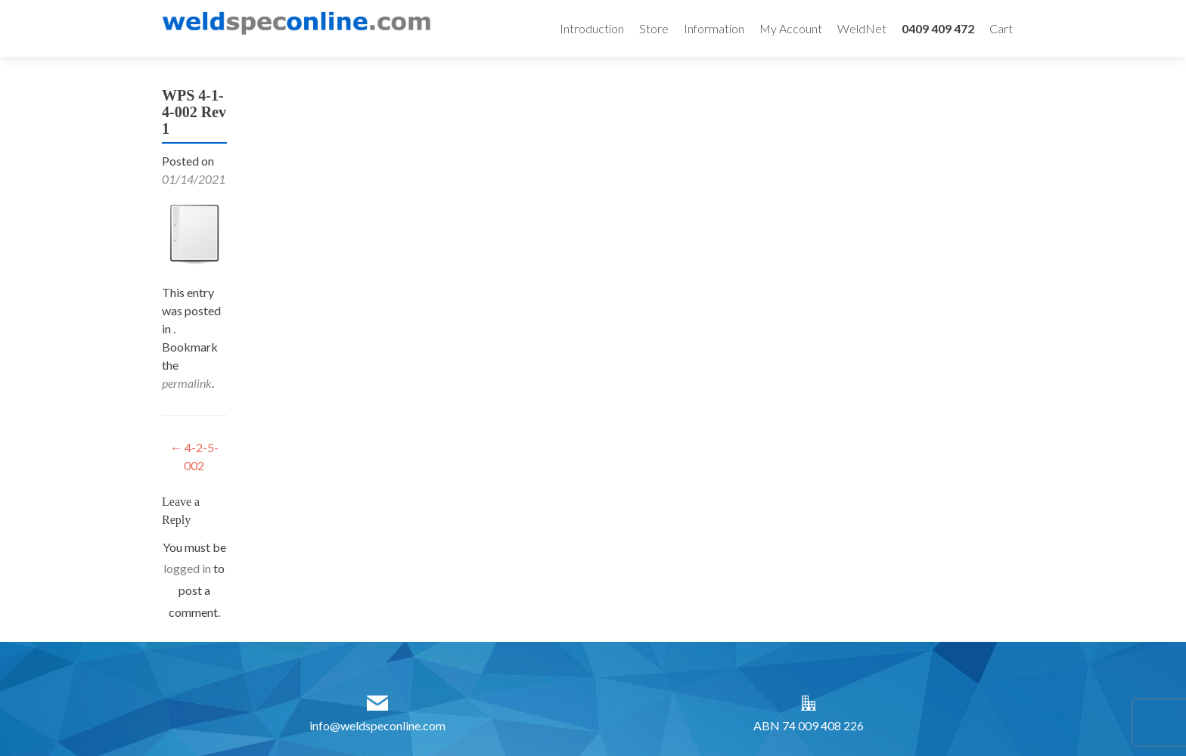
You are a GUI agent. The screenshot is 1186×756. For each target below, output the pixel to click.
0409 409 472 (938, 28)
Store (654, 28)
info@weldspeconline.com (377, 725)
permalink (187, 383)
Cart (1001, 28)
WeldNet (861, 28)
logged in (187, 568)
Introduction (592, 28)
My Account (790, 28)
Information (714, 28)
